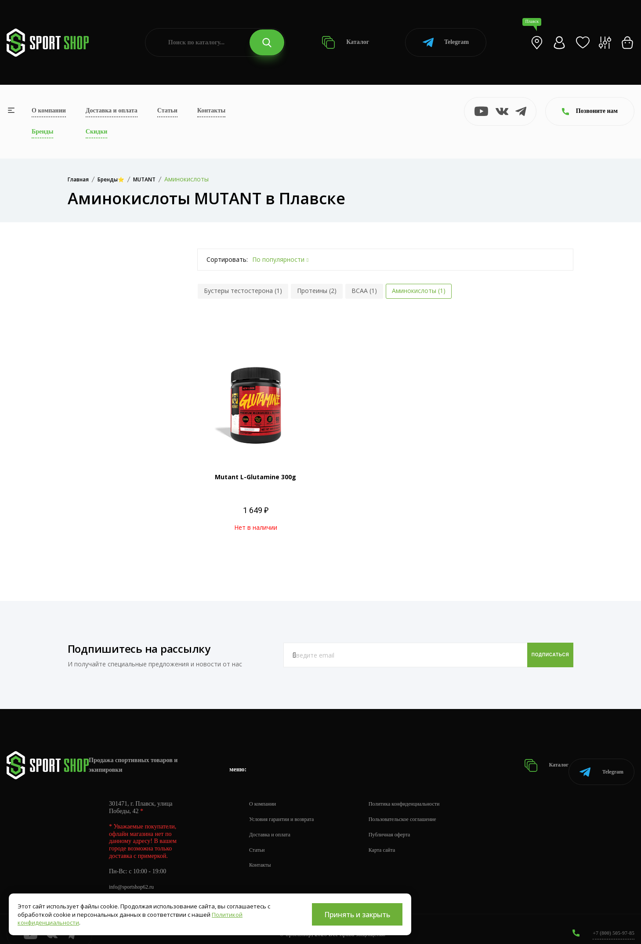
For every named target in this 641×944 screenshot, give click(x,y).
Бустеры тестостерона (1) (243, 290)
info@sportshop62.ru (135, 875)
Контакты (211, 110)
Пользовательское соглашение (420, 808)
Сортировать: (227, 259)
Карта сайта (396, 838)
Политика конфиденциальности (422, 792)
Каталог (345, 42)
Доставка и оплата (112, 110)
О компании (49, 110)
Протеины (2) (317, 290)
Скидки (96, 131)
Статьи (167, 110)
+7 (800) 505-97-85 (610, 922)
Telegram (446, 42)
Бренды (42, 131)
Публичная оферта (404, 823)
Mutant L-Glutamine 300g (255, 477)
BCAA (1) (364, 290)
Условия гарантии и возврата (287, 808)
